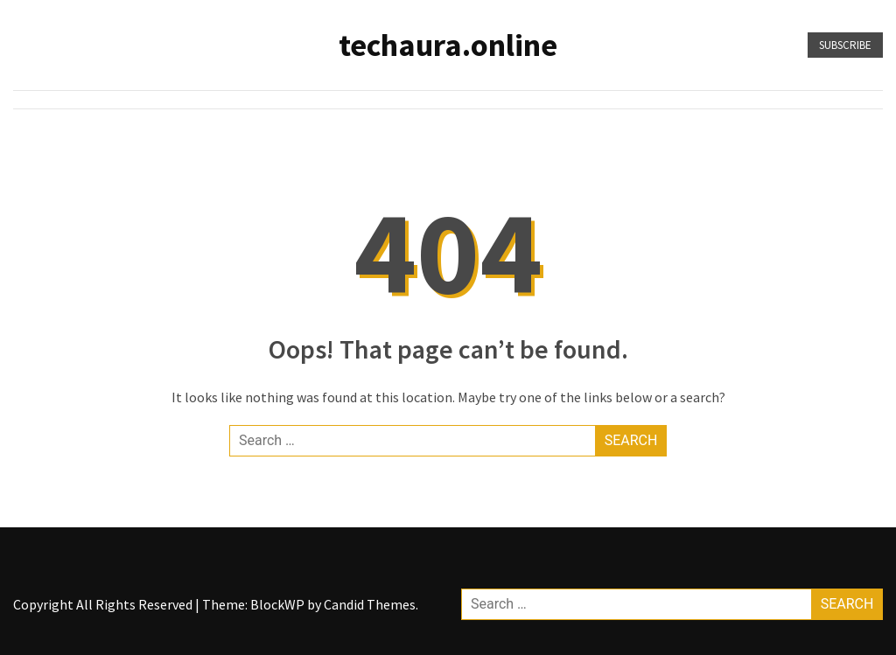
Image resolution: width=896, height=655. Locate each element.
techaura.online (448, 45)
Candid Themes (370, 604)
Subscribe (845, 45)
